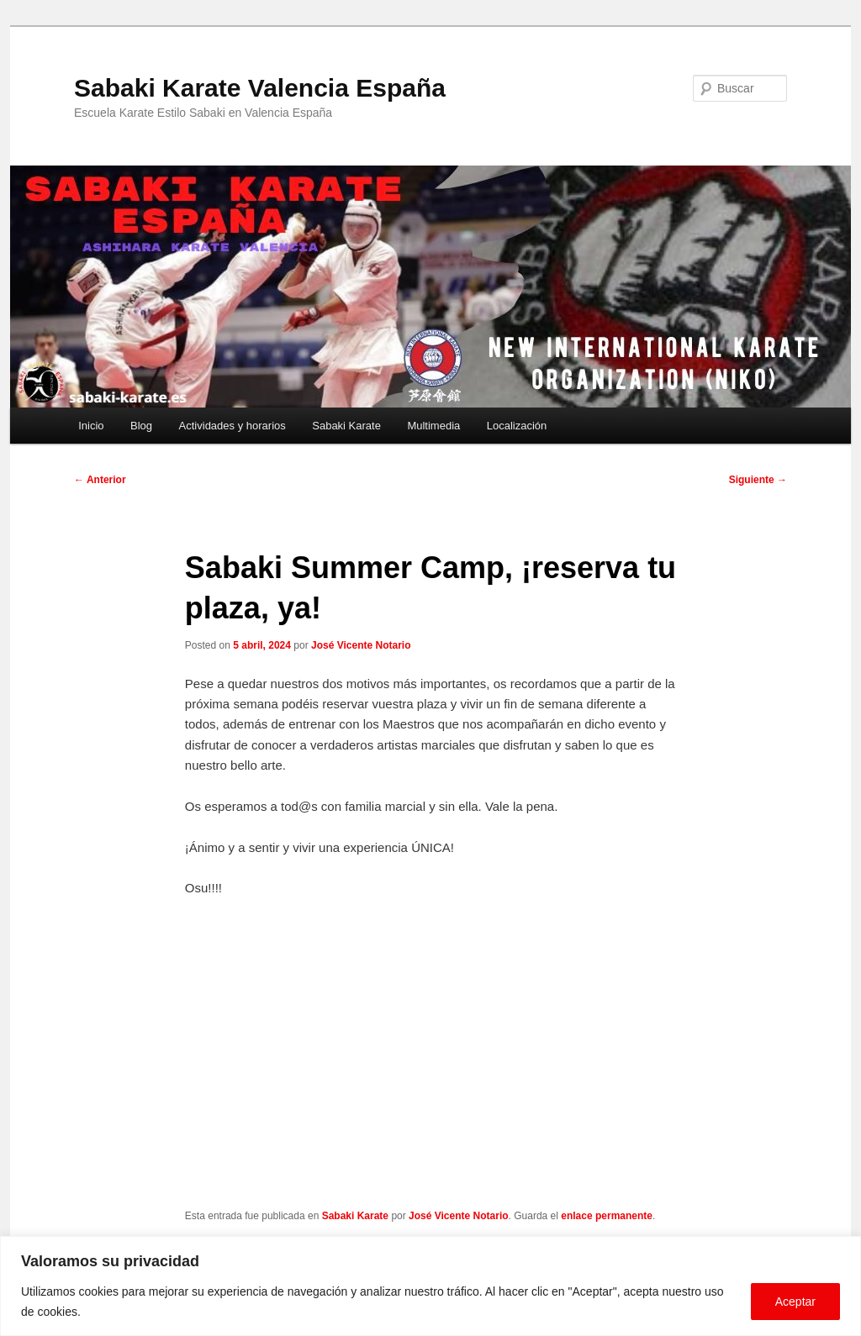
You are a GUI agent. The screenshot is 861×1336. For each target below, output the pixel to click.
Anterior (100, 480)
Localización (517, 425)
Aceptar (795, 1301)
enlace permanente (606, 1216)
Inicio (90, 425)
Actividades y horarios (232, 425)
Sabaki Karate (346, 425)
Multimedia (433, 425)
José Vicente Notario (361, 645)
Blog (141, 425)
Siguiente (758, 480)
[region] (430, 1286)
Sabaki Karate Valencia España (260, 88)
